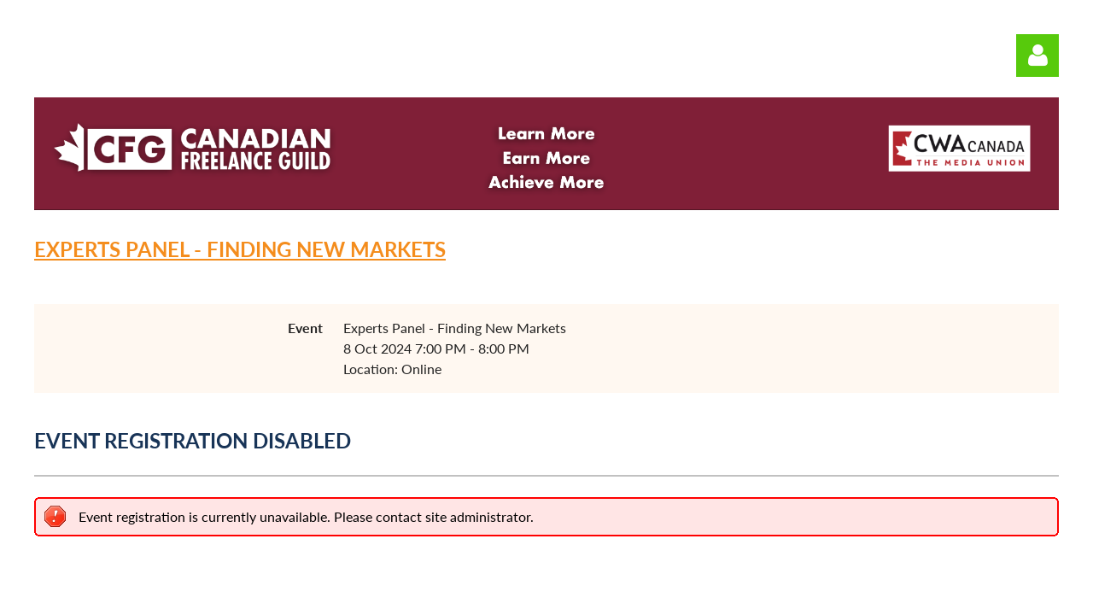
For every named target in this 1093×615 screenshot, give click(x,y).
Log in (1037, 55)
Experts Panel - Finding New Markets (240, 249)
